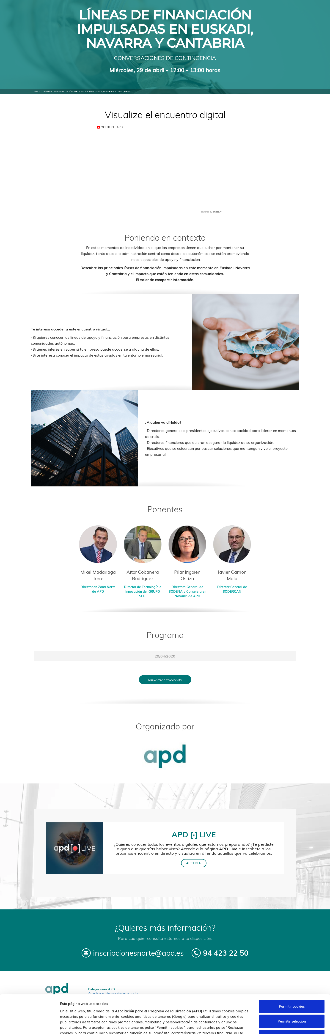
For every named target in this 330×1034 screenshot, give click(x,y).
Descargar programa (165, 679)
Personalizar (243, 1025)
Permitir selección (292, 989)
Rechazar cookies (292, 1004)
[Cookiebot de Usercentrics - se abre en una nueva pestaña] (30, 1025)
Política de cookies (169, 1006)
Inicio (37, 91)
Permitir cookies (292, 974)
